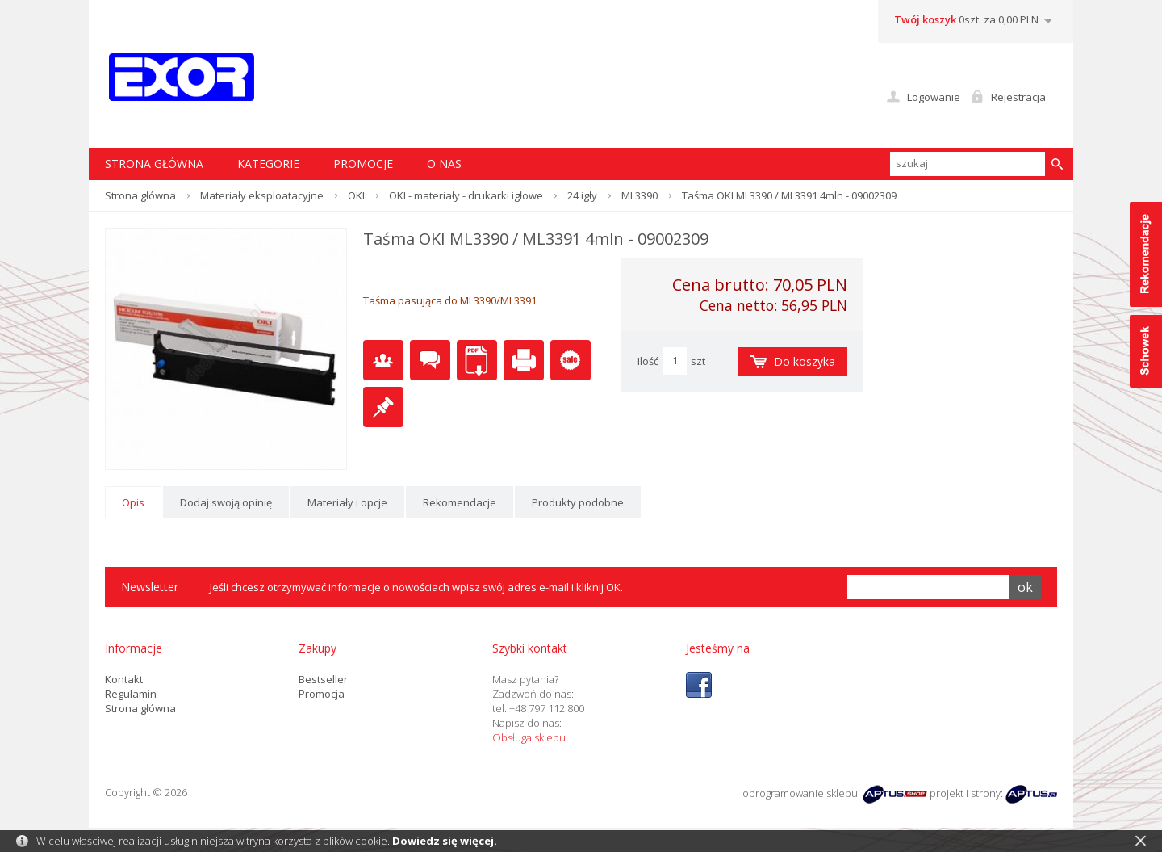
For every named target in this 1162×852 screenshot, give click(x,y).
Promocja (322, 693)
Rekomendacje (459, 502)
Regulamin (131, 693)
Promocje (363, 163)
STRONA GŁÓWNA (154, 163)
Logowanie (933, 97)
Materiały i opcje (347, 502)
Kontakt (124, 679)
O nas (444, 163)
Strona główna (140, 195)
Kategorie (268, 163)
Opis (133, 502)
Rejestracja (1018, 97)
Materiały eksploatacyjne (262, 195)
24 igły (582, 195)
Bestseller (323, 679)
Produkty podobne (578, 502)
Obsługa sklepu (529, 737)
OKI (356, 195)
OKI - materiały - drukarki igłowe (466, 195)
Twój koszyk (925, 19)
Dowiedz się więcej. (444, 840)
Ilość (647, 361)
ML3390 (639, 195)
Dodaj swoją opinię (226, 502)
